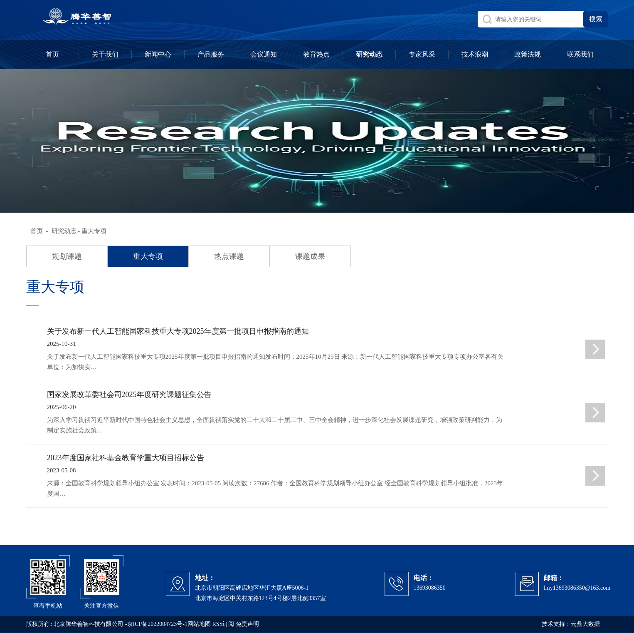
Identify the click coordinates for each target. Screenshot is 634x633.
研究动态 (64, 231)
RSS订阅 (223, 624)
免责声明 (247, 624)
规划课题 (67, 256)
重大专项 (148, 256)
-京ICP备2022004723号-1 (156, 624)
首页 (36, 231)
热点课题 (229, 256)
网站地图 (199, 624)
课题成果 (310, 256)
